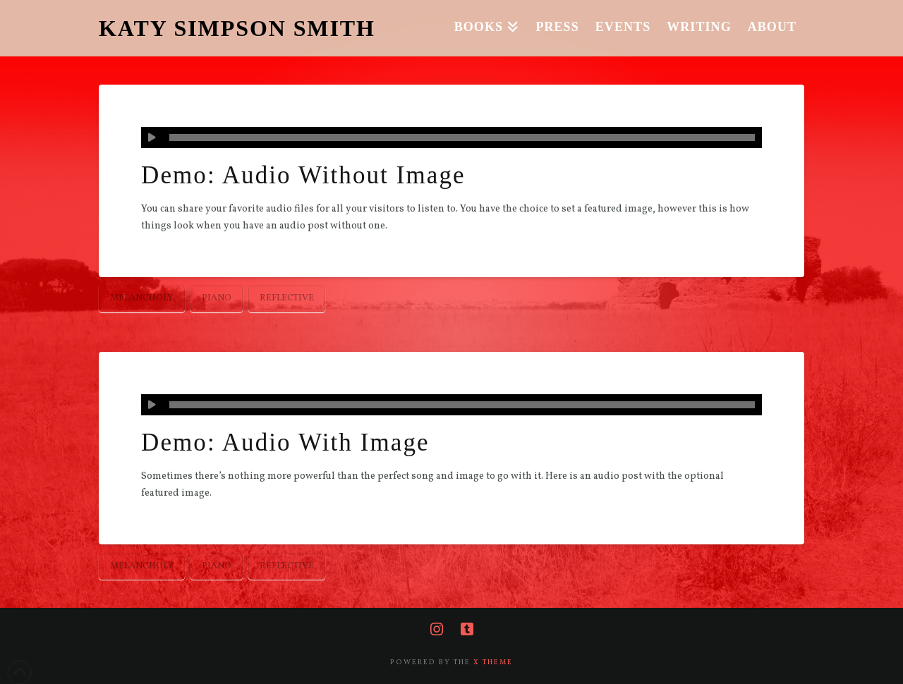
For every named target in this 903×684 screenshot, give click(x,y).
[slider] (462, 137)
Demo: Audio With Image (285, 442)
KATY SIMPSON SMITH (237, 28)
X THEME (493, 662)
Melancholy (142, 298)
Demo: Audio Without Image (303, 175)
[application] (451, 137)
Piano (216, 298)
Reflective (287, 298)
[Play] (151, 137)
